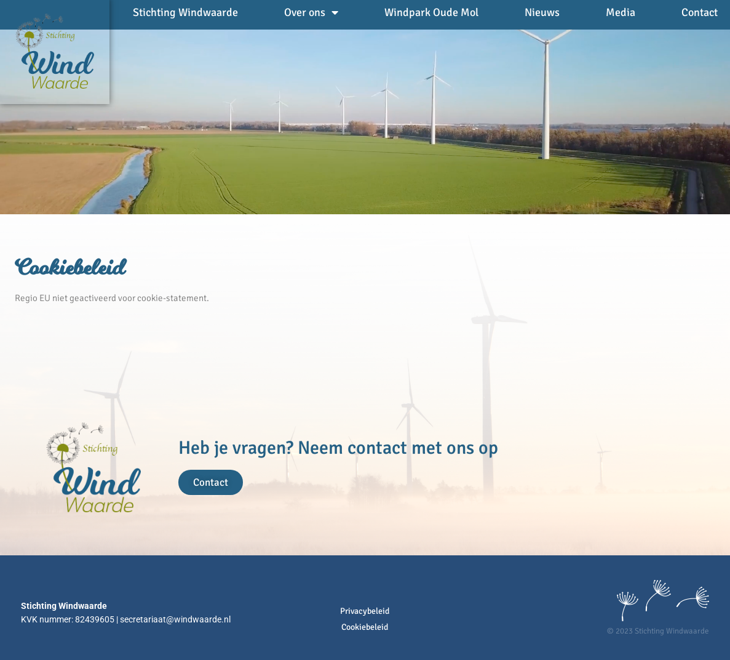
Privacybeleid (364, 611)
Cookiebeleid (364, 627)
